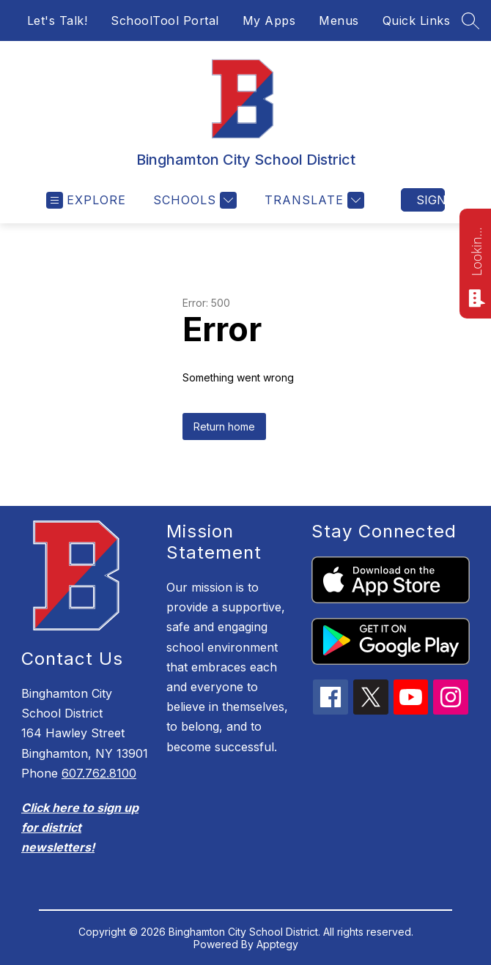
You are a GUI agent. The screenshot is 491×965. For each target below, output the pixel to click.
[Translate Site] (312, 200)
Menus (339, 20)
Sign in (430, 200)
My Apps (269, 20)
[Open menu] (86, 200)
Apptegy (277, 944)
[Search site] (470, 20)
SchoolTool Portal (165, 20)
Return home (224, 426)
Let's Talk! (57, 20)
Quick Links (417, 20)
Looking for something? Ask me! (476, 250)
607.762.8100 (99, 773)
